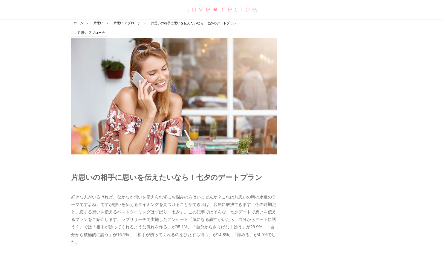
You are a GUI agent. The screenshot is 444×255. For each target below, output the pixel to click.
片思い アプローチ (91, 32)
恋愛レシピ (222, 9)
